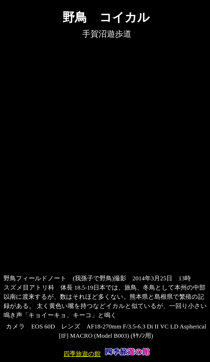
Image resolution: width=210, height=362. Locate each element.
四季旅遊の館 (82, 353)
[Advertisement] (106, 236)
